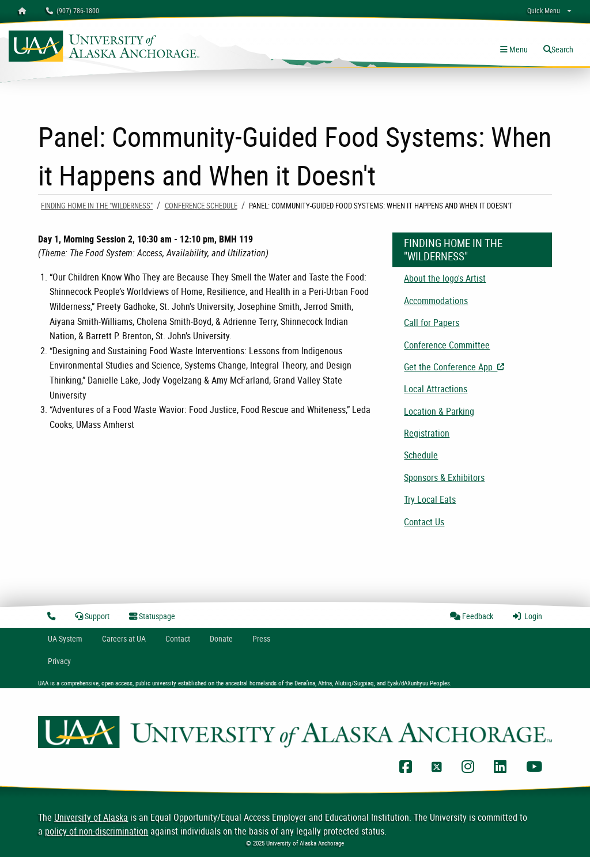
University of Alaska (91, 817)
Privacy (59, 660)
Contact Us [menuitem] (424, 521)
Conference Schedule (201, 205)
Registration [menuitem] (426, 433)
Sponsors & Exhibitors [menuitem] (444, 477)
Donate (221, 638)
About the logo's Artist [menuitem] (445, 278)
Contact (177, 638)
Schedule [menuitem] (421, 455)
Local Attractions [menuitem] (435, 388)
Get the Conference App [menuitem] (477, 367)
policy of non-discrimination (96, 831)
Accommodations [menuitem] (436, 300)
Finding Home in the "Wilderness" (97, 205)
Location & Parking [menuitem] (439, 411)
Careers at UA (124, 638)
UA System (65, 638)
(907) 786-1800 (72, 10)
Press (261, 638)
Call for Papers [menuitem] (431, 322)
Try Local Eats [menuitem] (430, 499)
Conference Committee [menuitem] (447, 345)
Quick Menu (543, 10)
